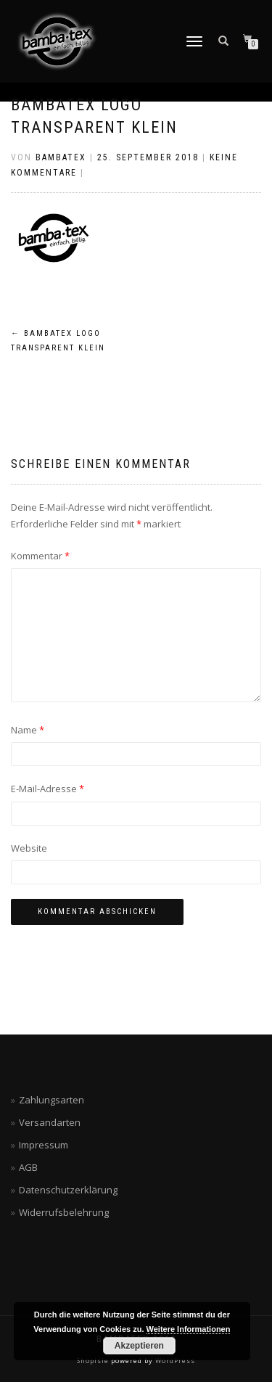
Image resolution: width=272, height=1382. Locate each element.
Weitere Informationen (189, 1329)
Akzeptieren (139, 1346)
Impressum (43, 1144)
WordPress (174, 1360)
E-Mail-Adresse (47, 788)
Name (27, 729)
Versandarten (50, 1122)
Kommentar (40, 555)
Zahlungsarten (51, 1099)
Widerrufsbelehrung (64, 1212)
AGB (28, 1167)
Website (29, 848)
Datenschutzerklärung (68, 1189)
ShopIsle (94, 1360)
